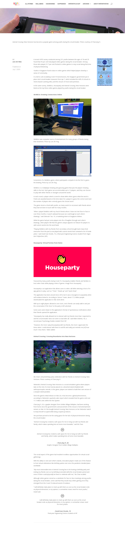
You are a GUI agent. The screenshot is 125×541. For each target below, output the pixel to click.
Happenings (61, 4)
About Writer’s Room (101, 4)
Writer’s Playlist (74, 4)
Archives (86, 4)
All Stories (29, 4)
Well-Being (39, 4)
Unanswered (50, 4)
